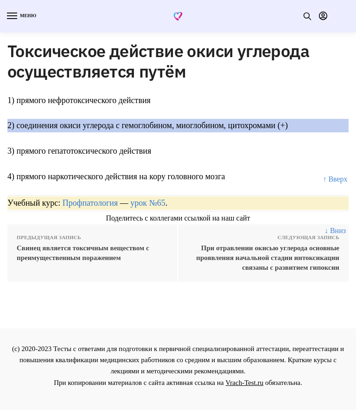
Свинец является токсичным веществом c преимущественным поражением (83, 252)
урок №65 (147, 203)
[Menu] (21, 16)
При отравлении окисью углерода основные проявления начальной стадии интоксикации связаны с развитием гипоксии (267, 257)
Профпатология (90, 203)
